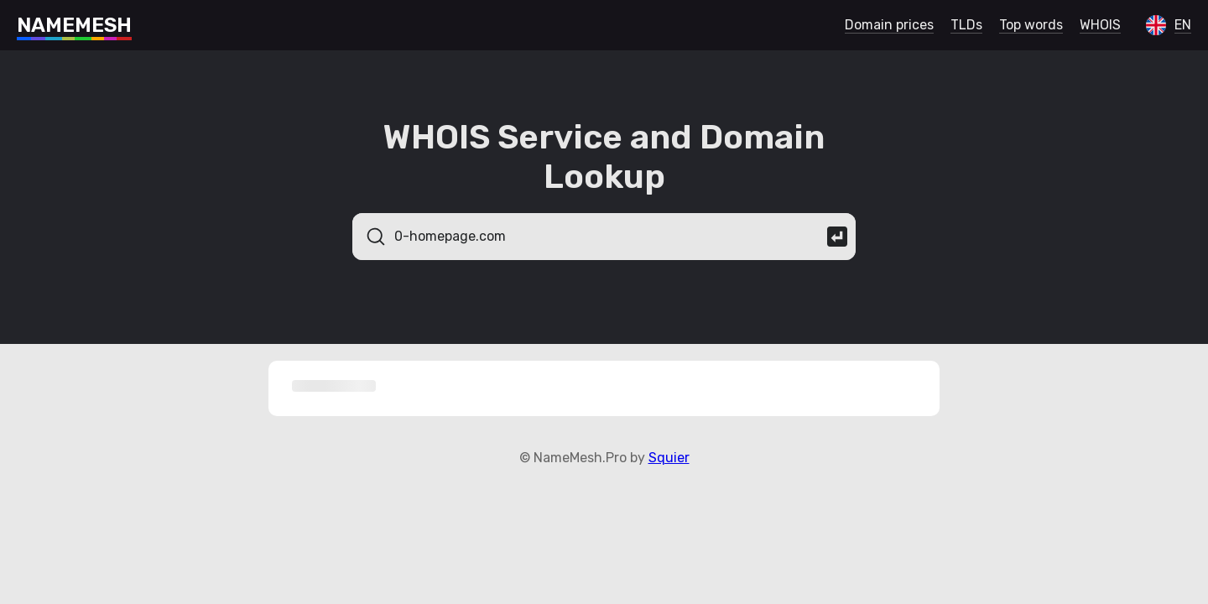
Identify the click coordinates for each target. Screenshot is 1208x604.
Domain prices (889, 25)
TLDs (966, 25)
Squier (669, 458)
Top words (1031, 25)
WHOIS (1100, 25)
